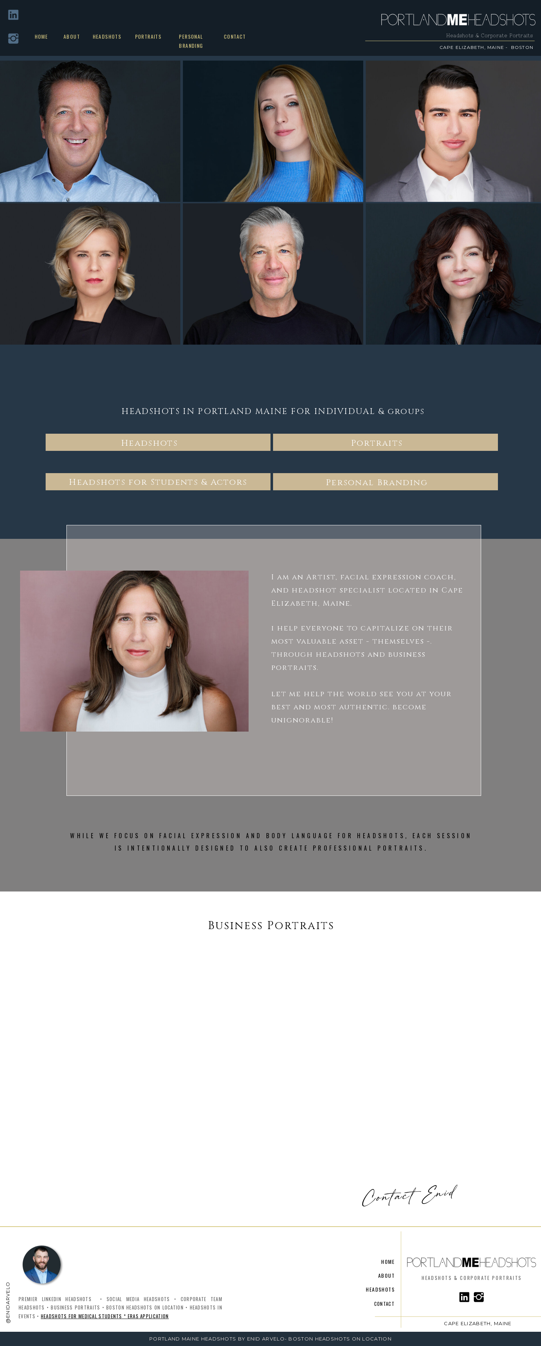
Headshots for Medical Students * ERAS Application (105, 1316)
